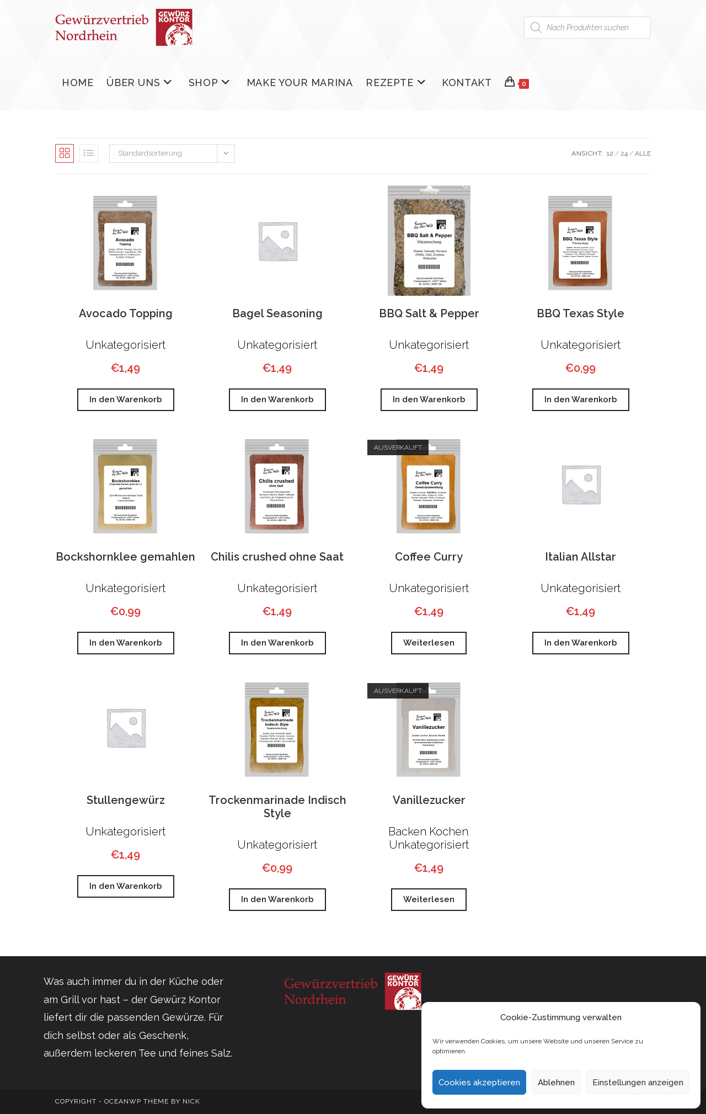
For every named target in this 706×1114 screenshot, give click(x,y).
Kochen (448, 831)
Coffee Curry (429, 556)
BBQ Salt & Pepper (429, 313)
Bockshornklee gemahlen (125, 556)
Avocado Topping (126, 313)
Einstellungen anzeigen (637, 1083)
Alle (643, 153)
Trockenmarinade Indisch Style (277, 806)
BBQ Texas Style (580, 313)
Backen (407, 831)
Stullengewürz (126, 800)
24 (624, 153)
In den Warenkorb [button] (125, 399)
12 (610, 153)
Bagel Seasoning (277, 313)
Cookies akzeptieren (479, 1083)
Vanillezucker (429, 800)
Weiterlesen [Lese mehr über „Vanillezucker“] (428, 899)
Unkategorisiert (125, 344)
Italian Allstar (580, 556)
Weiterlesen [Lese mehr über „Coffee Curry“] (428, 643)
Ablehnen (556, 1083)
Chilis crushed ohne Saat (277, 556)
